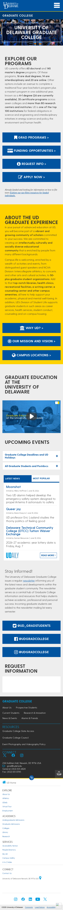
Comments (29, 907)
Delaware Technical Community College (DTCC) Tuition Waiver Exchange (29, 531)
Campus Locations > (31, 355)
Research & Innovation (35, 712)
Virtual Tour (7, 806)
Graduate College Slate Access (18, 731)
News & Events (9, 718)
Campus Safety (8, 858)
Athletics (5, 798)
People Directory (9, 850)
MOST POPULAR (41, 478)
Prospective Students (26, 707)
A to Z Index (7, 862)
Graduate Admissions (11, 824)
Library (5, 832)
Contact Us (7, 873)
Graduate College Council (15, 737)
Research (6, 836)
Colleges (5, 828)
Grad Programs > (31, 137)
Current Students (10, 712)
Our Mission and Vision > (31, 341)
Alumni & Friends (29, 718)
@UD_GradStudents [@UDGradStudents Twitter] (31, 625)
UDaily (4, 802)
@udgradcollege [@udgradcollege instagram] (31, 652)
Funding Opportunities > (31, 150)
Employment (7, 811)
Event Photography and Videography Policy (23, 744)
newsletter (29, 580)
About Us (6, 707)
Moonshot (13, 487)
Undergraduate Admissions (13, 820)
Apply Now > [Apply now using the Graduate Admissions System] (31, 177)
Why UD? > (31, 328)
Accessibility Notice (10, 846)
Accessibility (51, 907)
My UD (5, 854)
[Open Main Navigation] (57, 5)
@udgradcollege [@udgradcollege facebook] (31, 639)
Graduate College (17, 15)
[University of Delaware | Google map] (40, 878)
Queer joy (13, 509)
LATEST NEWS (12, 478)
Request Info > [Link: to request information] (31, 164)
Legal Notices (40, 907)
